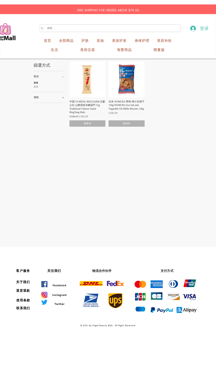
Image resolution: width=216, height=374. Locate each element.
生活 (36, 86)
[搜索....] (110, 28)
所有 (36, 82)
